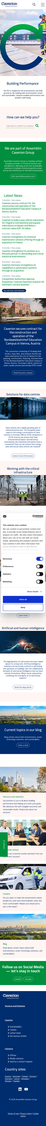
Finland (25, 1076)
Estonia (33, 1076)
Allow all (23, 599)
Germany (8, 1078)
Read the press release (23, 373)
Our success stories (18, 1036)
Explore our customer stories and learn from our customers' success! (23, 855)
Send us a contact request (21, 1062)
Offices (13, 1055)
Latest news (15, 1033)
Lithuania (25, 1078)
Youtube (28, 979)
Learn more (23, 615)
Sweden (16, 1081)
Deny (23, 607)
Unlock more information (23, 456)
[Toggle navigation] (42, 5)
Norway (8, 1081)
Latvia (16, 1078)
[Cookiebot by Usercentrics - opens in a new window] (32, 516)
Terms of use (13, 1113)
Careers (13, 1030)
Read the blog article (23, 687)
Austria (8, 1076)
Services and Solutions (15, 1006)
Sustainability (15, 1027)
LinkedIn (17, 979)
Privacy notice (26, 1113)
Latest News (13, 195)
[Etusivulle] (9, 4)
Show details (33, 591)
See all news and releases (14, 290)
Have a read (23, 745)
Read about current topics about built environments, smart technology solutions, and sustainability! (22, 950)
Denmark (16, 1076)
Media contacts (16, 1058)
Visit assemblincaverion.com (23, 176)
